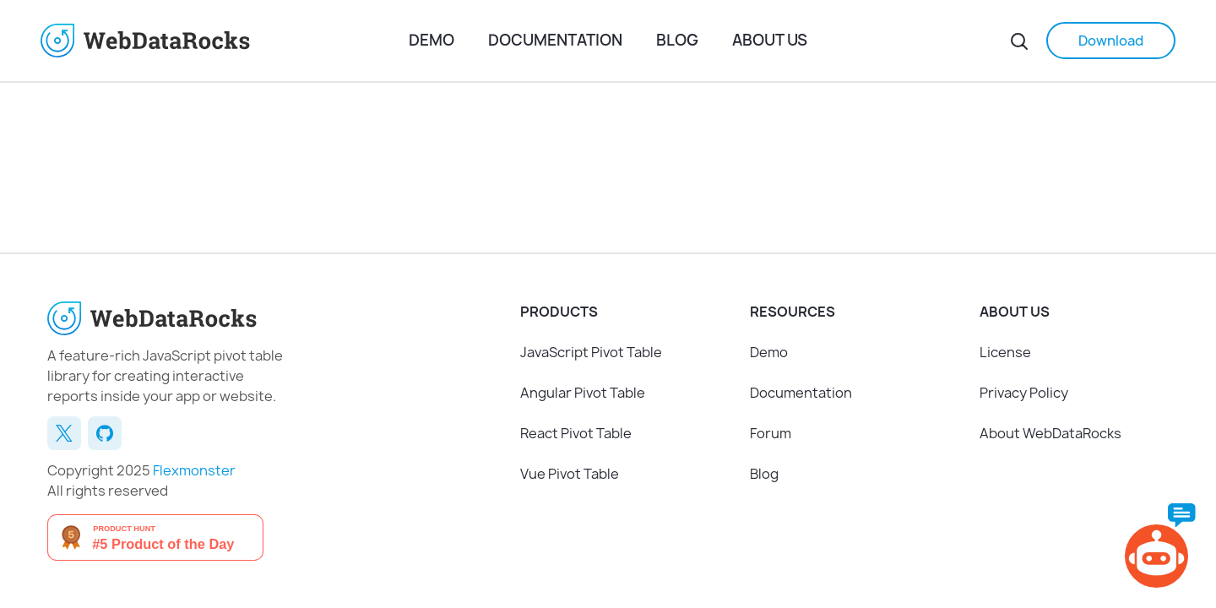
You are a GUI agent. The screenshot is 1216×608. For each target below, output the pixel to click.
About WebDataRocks (1050, 433)
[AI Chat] (1160, 545)
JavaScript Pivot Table (591, 352)
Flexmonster (194, 470)
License (1005, 352)
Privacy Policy (1024, 392)
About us (769, 40)
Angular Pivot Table (582, 392)
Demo (431, 40)
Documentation (555, 40)
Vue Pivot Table (569, 473)
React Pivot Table (576, 433)
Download (1110, 40)
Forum (770, 433)
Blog (677, 40)
